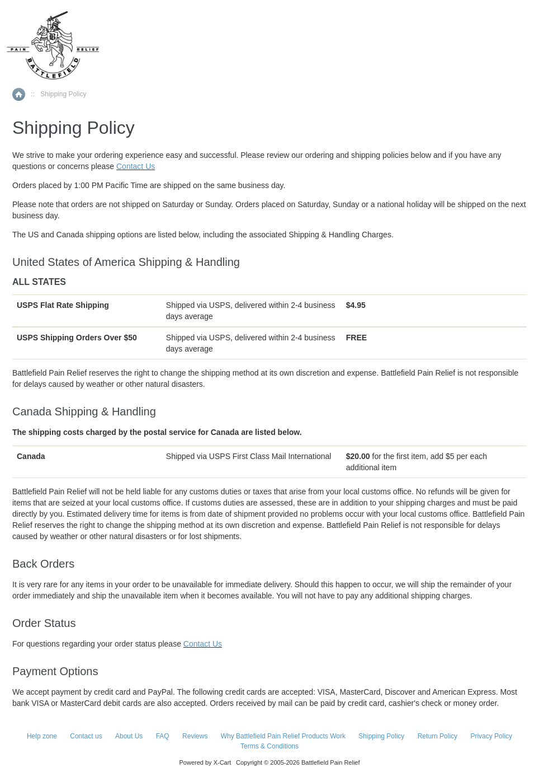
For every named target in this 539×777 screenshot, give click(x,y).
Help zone (42, 736)
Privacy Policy (491, 736)
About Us (129, 736)
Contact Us (135, 166)
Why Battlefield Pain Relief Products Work (283, 736)
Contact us (86, 736)
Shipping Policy (381, 736)
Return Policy (437, 736)
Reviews (194, 736)
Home (18, 94)
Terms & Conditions (269, 746)
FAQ (162, 736)
